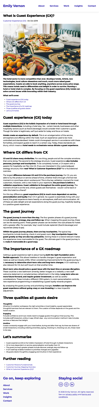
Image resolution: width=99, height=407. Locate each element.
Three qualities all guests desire (18, 108)
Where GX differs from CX (16, 102)
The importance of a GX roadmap (19, 106)
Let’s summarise (12, 111)
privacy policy (72, 394)
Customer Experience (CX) (14, 21)
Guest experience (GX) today (17, 99)
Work (66, 6)
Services (54, 6)
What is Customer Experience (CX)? (20, 369)
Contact (92, 6)
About (41, 6)
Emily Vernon (14, 6)
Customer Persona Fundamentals (19, 365)
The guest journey (13, 104)
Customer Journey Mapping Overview (21, 367)
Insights (78, 6)
